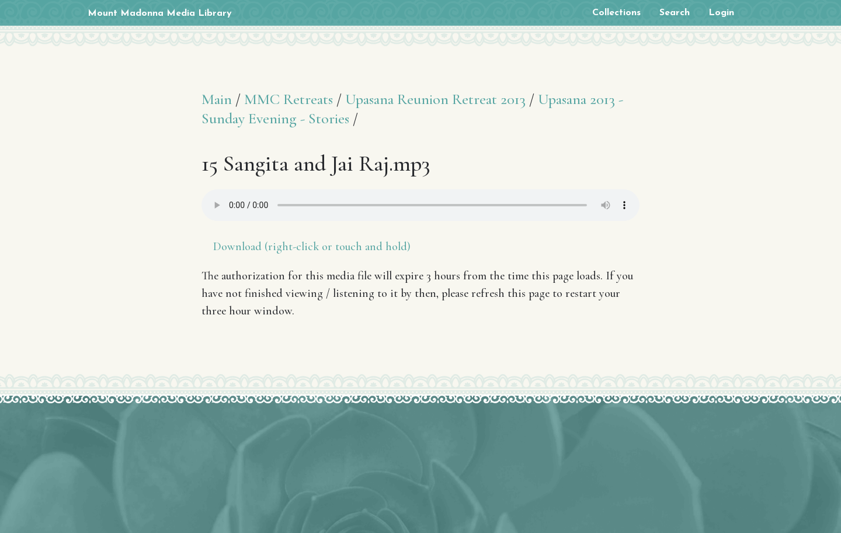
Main (216, 99)
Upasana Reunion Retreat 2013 (435, 99)
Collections (616, 13)
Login (721, 13)
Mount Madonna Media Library (160, 13)
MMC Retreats (288, 99)
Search (674, 13)
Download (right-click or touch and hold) (312, 247)
